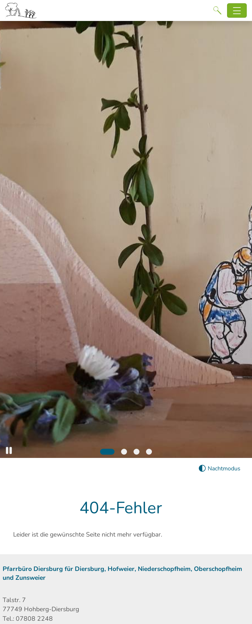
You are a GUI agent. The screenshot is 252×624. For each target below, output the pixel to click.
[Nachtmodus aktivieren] (219, 468)
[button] (8, 450)
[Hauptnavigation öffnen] (237, 10)
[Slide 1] (107, 452)
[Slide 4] (149, 452)
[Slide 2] (124, 452)
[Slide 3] (136, 452)
